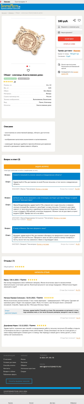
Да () (77, 189)
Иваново (7, 2)
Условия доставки (9, 362)
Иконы (23, 359)
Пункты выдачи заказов (19, 381)
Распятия (24, 362)
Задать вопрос (42, 167)
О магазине (7, 359)
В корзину (69, 39)
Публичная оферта (9, 374)
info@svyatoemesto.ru (50, 367)
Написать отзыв (42, 272)
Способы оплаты (9, 365)
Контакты (6, 368)
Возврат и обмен (9, 371)
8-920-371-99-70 (47, 358)
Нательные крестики (28, 368)
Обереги (11, 13)
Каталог (4, 13)
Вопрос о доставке (42, 189)
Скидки (23, 371)
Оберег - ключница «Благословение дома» (29, 13)
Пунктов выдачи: (21, 2)
